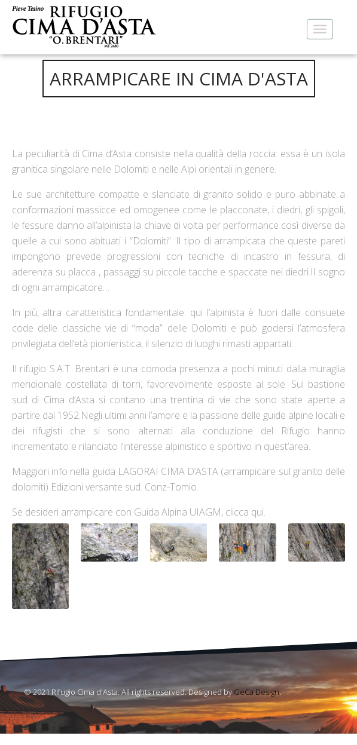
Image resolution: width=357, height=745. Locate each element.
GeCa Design (256, 691)
